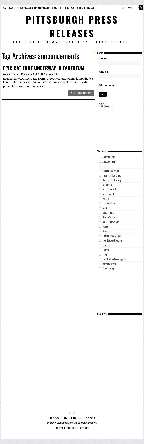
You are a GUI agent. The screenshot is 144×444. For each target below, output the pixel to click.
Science (106, 245)
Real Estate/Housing (112, 240)
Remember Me (106, 85)
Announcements (109, 161)
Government (108, 212)
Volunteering (108, 268)
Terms (59, 427)
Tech (104, 254)
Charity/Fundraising (111, 180)
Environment (108, 194)
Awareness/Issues (110, 171)
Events (105, 198)
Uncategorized (109, 264)
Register (103, 103)
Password (103, 71)
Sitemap (71, 427)
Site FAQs (69, 7)
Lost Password (105, 106)
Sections (56, 7)
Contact (83, 427)
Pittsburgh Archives (111, 236)
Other (105, 231)
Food (104, 208)
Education (107, 185)
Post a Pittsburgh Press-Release (33, 7)
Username (103, 58)
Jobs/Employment (110, 222)
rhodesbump (12, 74)
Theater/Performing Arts (114, 259)
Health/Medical (109, 217)
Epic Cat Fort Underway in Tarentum (43, 68)
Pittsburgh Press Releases (72, 26)
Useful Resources (85, 7)
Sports (105, 250)
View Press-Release (81, 92)
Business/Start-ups (111, 175)
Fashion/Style (108, 203)
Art (103, 166)
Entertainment (109, 189)
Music (105, 226)
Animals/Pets (51, 74)
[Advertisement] (120, 130)
